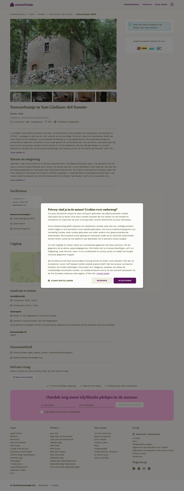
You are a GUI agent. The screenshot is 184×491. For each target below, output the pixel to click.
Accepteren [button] (124, 280)
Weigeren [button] (102, 280)
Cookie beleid (103, 273)
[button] (60, 280)
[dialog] (92, 245)
